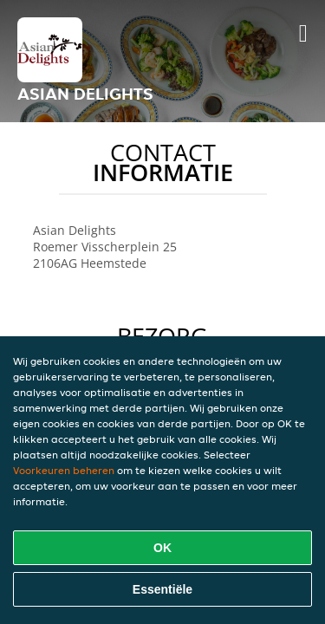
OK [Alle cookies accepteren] (162, 548)
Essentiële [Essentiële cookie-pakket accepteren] (162, 589)
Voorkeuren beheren (63, 470)
